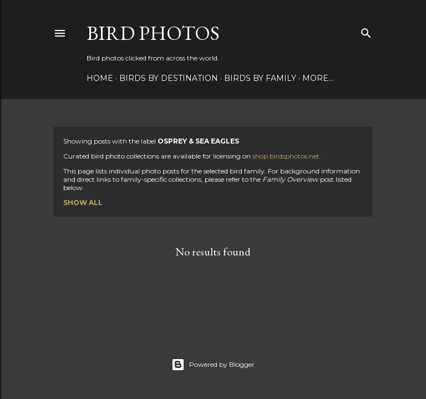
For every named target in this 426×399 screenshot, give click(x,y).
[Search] (366, 31)
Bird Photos (153, 33)
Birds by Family (260, 78)
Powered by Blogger (213, 364)
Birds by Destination (168, 78)
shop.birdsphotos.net (286, 156)
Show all (83, 202)
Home (100, 78)
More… (317, 78)
